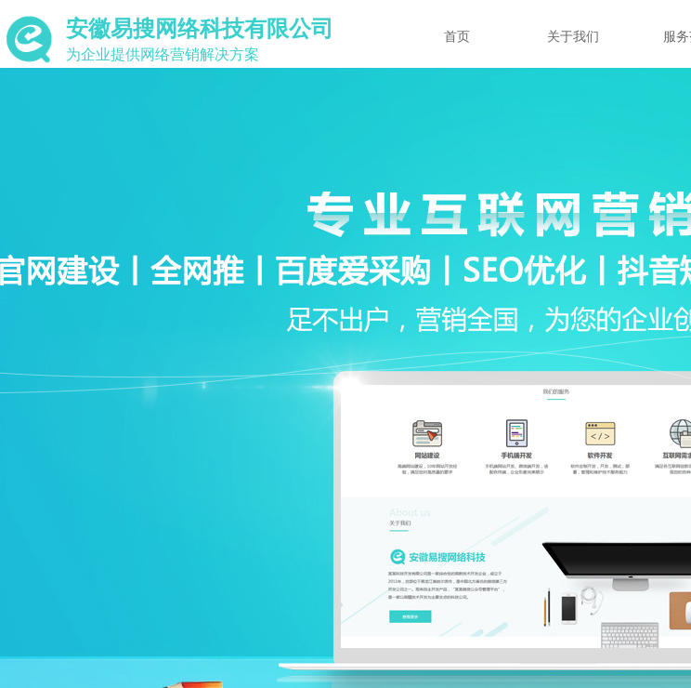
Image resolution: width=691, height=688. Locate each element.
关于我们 (573, 37)
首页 (457, 37)
